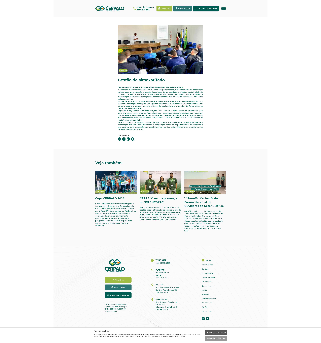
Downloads (207, 282)
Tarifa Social (207, 311)
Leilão (204, 290)
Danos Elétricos (208, 277)
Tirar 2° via (166, 8)
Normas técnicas (209, 299)
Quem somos (207, 286)
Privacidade (207, 303)
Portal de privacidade (177, 336)
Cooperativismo (208, 273)
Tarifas (204, 307)
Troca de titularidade (207, 8)
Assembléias (207, 265)
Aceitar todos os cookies (216, 332)
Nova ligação (184, 8)
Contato (205, 269)
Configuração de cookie (216, 338)
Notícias (205, 294)
